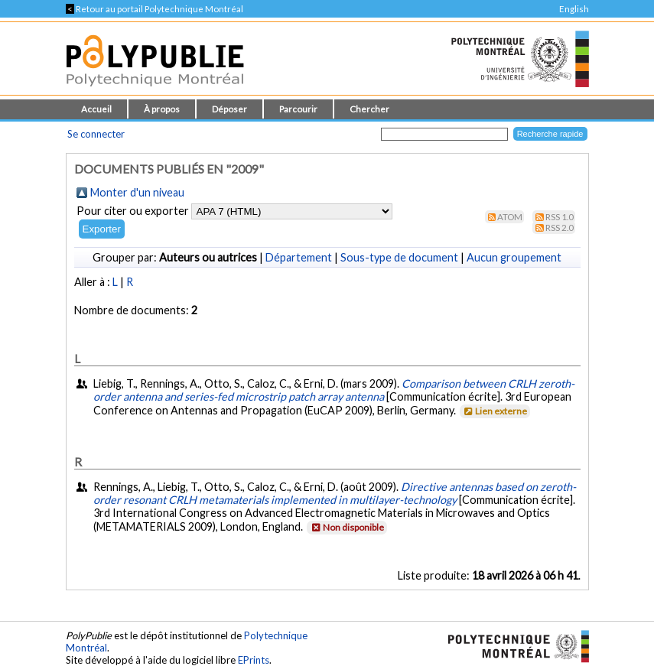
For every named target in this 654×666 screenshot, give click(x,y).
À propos (162, 109)
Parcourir (298, 109)
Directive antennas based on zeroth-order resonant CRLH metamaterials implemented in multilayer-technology (334, 493)
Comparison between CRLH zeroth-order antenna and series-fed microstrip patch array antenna (333, 390)
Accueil (96, 109)
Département (298, 257)
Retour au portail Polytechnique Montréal (154, 9)
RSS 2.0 (559, 227)
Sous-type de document (399, 257)
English (574, 9)
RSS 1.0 (559, 217)
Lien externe (493, 411)
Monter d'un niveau (137, 192)
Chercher (369, 109)
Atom (509, 217)
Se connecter (96, 134)
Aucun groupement (514, 257)
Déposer (229, 109)
